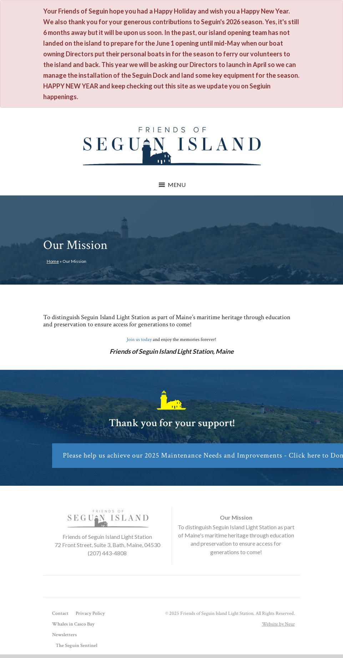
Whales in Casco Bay (73, 624)
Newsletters (64, 635)
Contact (60, 613)
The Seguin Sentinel (76, 645)
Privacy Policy (90, 613)
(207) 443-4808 (107, 553)
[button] (177, 184)
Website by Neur (278, 624)
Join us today (139, 339)
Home (53, 261)
